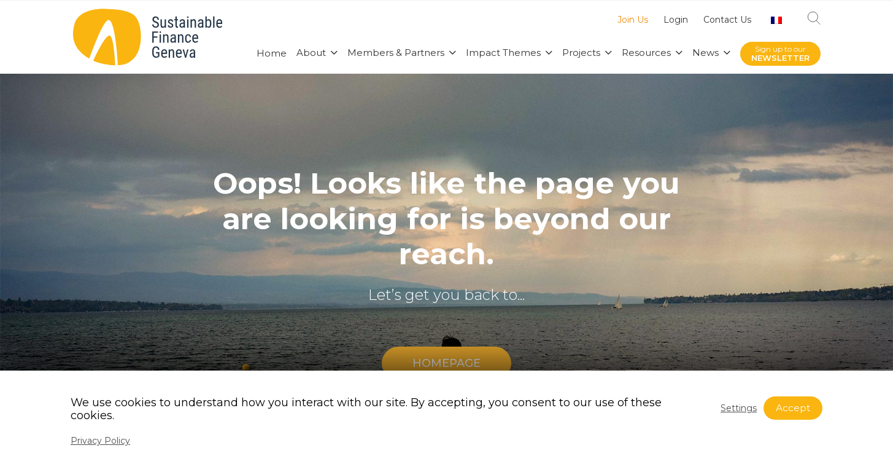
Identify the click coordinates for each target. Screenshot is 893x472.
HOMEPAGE (446, 363)
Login (675, 20)
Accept (793, 408)
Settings (739, 408)
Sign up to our (780, 53)
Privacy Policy (100, 440)
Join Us (632, 20)
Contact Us (727, 20)
